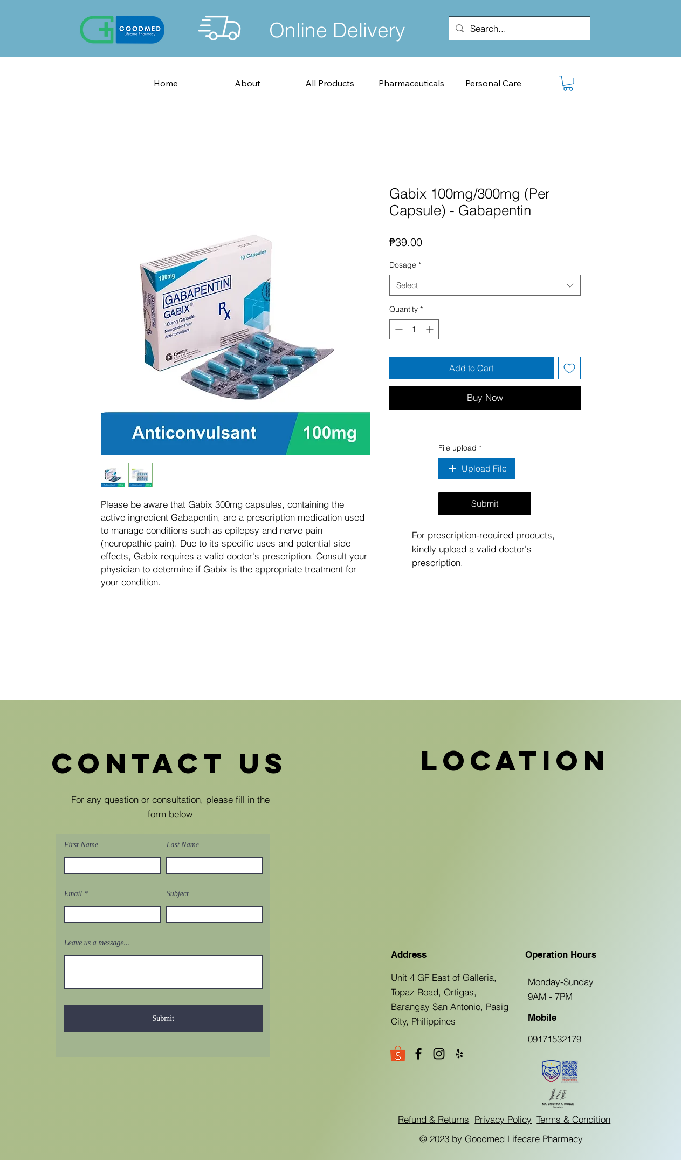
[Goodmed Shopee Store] (397, 1053)
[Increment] (430, 329)
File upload (459, 448)
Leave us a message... (96, 943)
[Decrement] (397, 329)
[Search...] (518, 28)
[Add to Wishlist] (569, 368)
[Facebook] (418, 1053)
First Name (81, 845)
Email (73, 894)
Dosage (405, 265)
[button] (568, 83)
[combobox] (485, 285)
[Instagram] (438, 1053)
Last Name (183, 845)
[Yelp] (459, 1053)
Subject (178, 894)
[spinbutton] (414, 329)
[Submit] (163, 1018)
